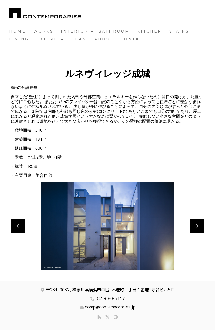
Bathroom (114, 31)
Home (17, 31)
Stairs (179, 31)
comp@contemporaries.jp (110, 307)
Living (19, 39)
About (103, 39)
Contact (133, 39)
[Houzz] (99, 317)
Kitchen (149, 31)
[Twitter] (107, 317)
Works (43, 31)
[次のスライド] (197, 226)
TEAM (79, 39)
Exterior (50, 39)
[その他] (115, 317)
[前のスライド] (18, 226)
